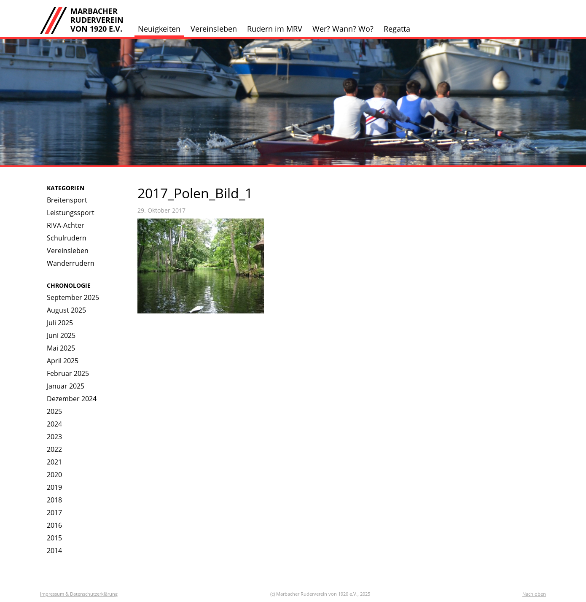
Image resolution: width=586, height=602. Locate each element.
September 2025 (73, 297)
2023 (54, 436)
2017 (54, 512)
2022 (54, 449)
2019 (54, 487)
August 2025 (66, 310)
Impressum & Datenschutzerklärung (79, 594)
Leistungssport (70, 212)
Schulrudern (66, 238)
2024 (54, 424)
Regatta (397, 29)
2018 (54, 500)
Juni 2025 (61, 335)
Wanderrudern (70, 263)
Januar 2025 (65, 386)
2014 (54, 550)
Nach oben (534, 594)
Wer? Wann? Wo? (343, 29)
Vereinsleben (214, 29)
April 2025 (62, 360)
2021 (54, 462)
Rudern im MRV (274, 29)
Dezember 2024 (72, 398)
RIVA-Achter (65, 225)
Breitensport (67, 200)
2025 (54, 411)
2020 (54, 474)
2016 (54, 525)
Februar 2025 (68, 373)
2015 (54, 538)
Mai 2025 (61, 348)
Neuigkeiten (159, 29)
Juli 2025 (60, 322)
